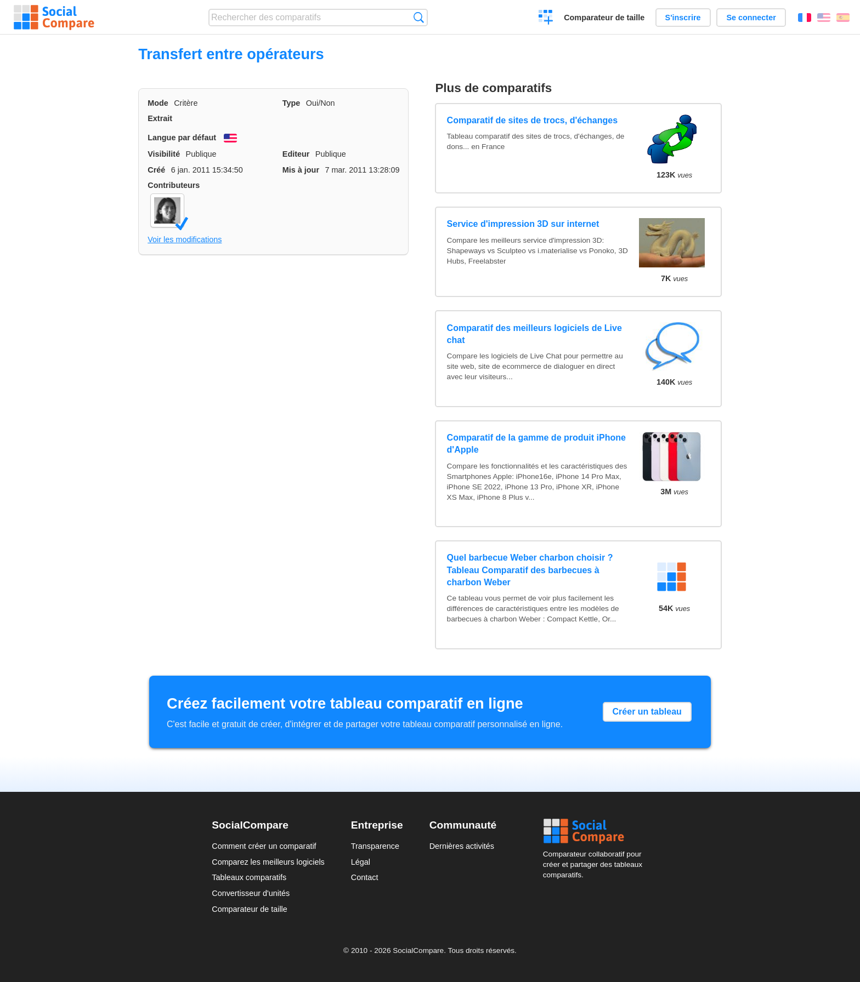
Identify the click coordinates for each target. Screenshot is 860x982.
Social (595, 831)
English (823, 17)
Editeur (296, 154)
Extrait (160, 118)
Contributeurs (174, 185)
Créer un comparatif (546, 19)
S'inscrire (683, 17)
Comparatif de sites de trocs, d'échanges (532, 120)
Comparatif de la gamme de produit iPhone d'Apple (536, 443)
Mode (158, 103)
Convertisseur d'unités (251, 893)
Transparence (375, 846)
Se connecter (751, 17)
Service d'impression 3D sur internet (523, 224)
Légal (360, 862)
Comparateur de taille (604, 17)
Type (291, 103)
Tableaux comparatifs (249, 877)
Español (843, 17)
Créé (156, 169)
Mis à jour (300, 169)
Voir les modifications (185, 239)
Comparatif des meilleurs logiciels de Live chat (534, 334)
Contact (364, 877)
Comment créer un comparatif (264, 846)
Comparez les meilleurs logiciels (268, 862)
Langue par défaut (182, 137)
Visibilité (164, 154)
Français (804, 17)
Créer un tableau (647, 711)
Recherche (419, 17)
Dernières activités (461, 846)
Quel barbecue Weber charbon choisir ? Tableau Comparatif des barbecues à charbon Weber (530, 570)
